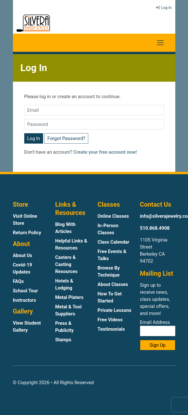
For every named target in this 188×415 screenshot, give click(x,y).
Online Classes (113, 216)
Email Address (157, 327)
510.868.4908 (155, 228)
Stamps (63, 339)
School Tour (25, 291)
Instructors (24, 300)
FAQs (18, 281)
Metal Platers (69, 297)
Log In (164, 7)
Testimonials (111, 329)
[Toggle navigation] (160, 42)
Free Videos (110, 319)
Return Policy (27, 232)
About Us (22, 255)
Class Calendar (113, 242)
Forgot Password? (66, 138)
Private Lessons (115, 310)
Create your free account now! (105, 152)
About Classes (113, 284)
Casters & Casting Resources (66, 264)
